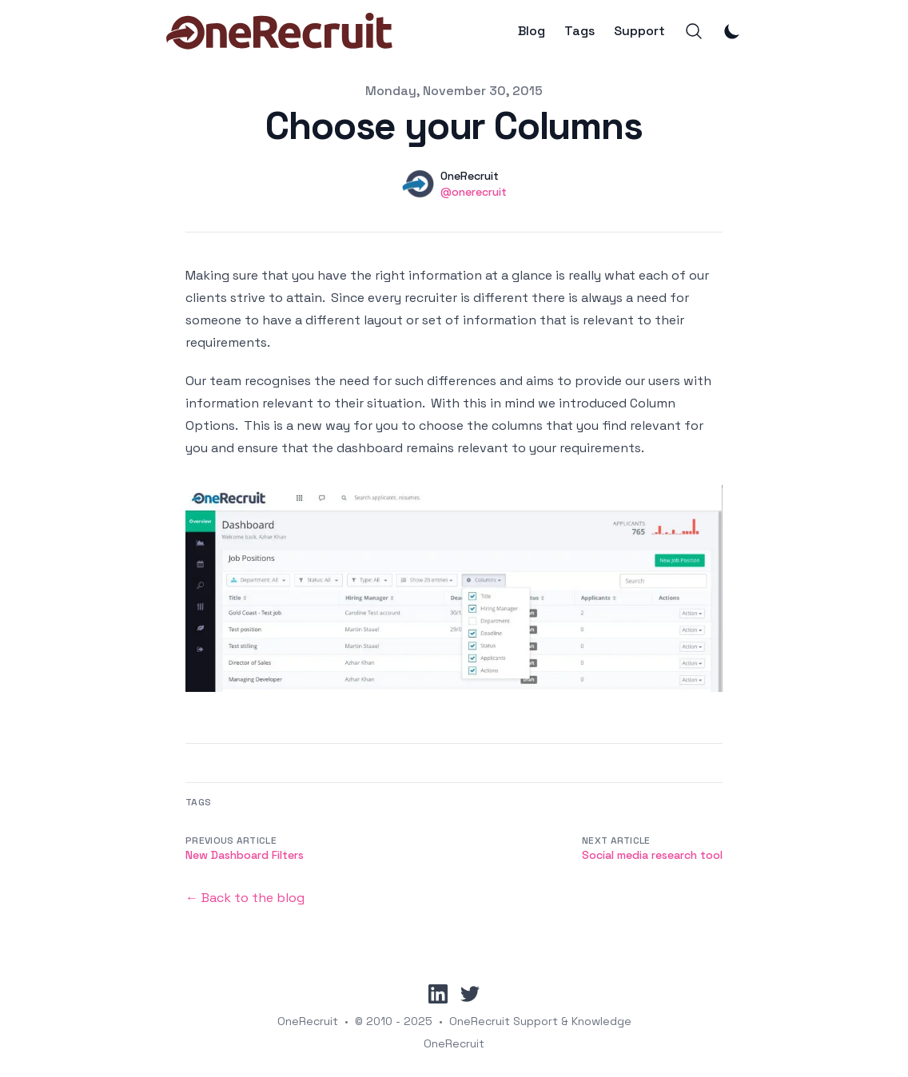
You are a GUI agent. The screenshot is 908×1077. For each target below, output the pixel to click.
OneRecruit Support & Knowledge (540, 1021)
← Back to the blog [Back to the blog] (245, 897)
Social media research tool (652, 855)
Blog (531, 31)
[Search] (693, 31)
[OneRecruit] (279, 31)
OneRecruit (307, 1021)
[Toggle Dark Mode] (732, 31)
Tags (579, 31)
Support (639, 31)
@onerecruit (473, 192)
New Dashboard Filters (244, 855)
